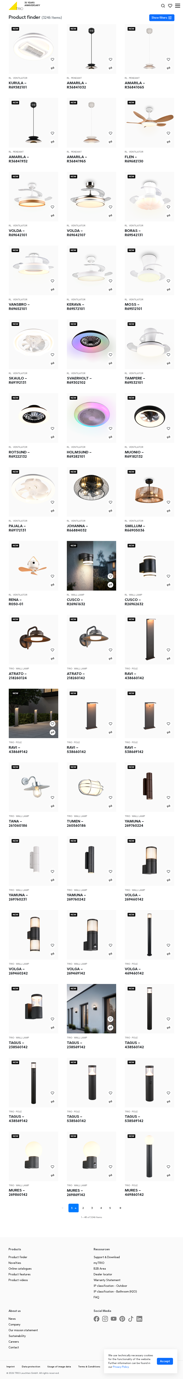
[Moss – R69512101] (149, 270)
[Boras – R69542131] (149, 197)
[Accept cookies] (165, 1361)
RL (10, 78)
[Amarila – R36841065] (149, 49)
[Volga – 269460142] (149, 861)
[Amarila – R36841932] (33, 123)
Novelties (15, 1263)
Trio (11, 668)
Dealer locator (103, 1274)
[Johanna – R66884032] (91, 492)
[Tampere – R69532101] (149, 344)
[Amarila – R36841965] (91, 123)
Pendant (76, 78)
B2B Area (100, 1268)
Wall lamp (77, 594)
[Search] (163, 5)
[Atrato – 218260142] (91, 639)
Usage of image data (59, 1366)
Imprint (10, 1366)
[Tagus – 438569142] (33, 1082)
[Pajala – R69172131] (33, 492)
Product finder (18, 1257)
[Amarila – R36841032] (91, 49)
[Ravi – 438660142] (149, 639)
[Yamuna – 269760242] (91, 861)
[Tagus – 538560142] (91, 1082)
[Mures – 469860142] (149, 1156)
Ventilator (20, 78)
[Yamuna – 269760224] (149, 787)
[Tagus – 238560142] (33, 1009)
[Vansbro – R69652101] (33, 270)
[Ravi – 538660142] (91, 713)
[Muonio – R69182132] (149, 418)
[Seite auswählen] (76, 1208)
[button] (177, 6)
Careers (14, 1341)
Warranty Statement (107, 1280)
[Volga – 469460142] (149, 935)
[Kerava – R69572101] (91, 270)
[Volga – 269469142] (91, 935)
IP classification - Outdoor (110, 1285)
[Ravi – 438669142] (33, 713)
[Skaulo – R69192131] (33, 344)
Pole (135, 668)
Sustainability (17, 1336)
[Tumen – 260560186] (91, 787)
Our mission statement (23, 1330)
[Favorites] (170, 5)
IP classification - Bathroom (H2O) (115, 1291)
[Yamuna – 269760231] (33, 861)
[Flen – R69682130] (149, 123)
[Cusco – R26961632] (91, 566)
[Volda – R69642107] (91, 197)
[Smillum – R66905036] (149, 492)
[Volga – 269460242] (33, 935)
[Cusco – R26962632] (149, 566)
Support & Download (107, 1257)
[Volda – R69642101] (33, 197)
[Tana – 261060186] (33, 787)
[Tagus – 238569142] (91, 1009)
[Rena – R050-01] (33, 566)
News (12, 1318)
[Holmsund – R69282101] (91, 418)
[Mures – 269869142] (91, 1156)
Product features (20, 1274)
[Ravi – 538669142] (149, 713)
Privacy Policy (121, 1366)
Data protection (31, 1366)
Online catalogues (20, 1268)
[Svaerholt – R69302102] (91, 344)
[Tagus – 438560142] (149, 1009)
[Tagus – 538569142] (149, 1082)
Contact (14, 1347)
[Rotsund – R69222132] (33, 418)
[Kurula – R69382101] (33, 49)
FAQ (96, 1297)
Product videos (18, 1280)
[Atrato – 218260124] (33, 639)
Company (14, 1324)
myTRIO (99, 1263)
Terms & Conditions (89, 1366)
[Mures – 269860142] (33, 1156)
